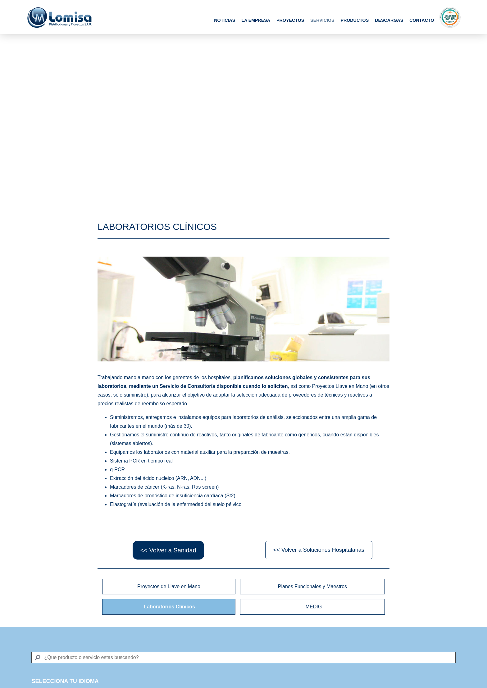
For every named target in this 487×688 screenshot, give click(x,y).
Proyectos (290, 20)
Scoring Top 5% (450, 17)
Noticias (224, 20)
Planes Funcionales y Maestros (312, 586)
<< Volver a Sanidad (168, 550)
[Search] (243, 657)
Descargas (389, 20)
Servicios (322, 20)
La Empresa (255, 20)
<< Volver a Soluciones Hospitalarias (318, 550)
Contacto (421, 20)
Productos (354, 20)
